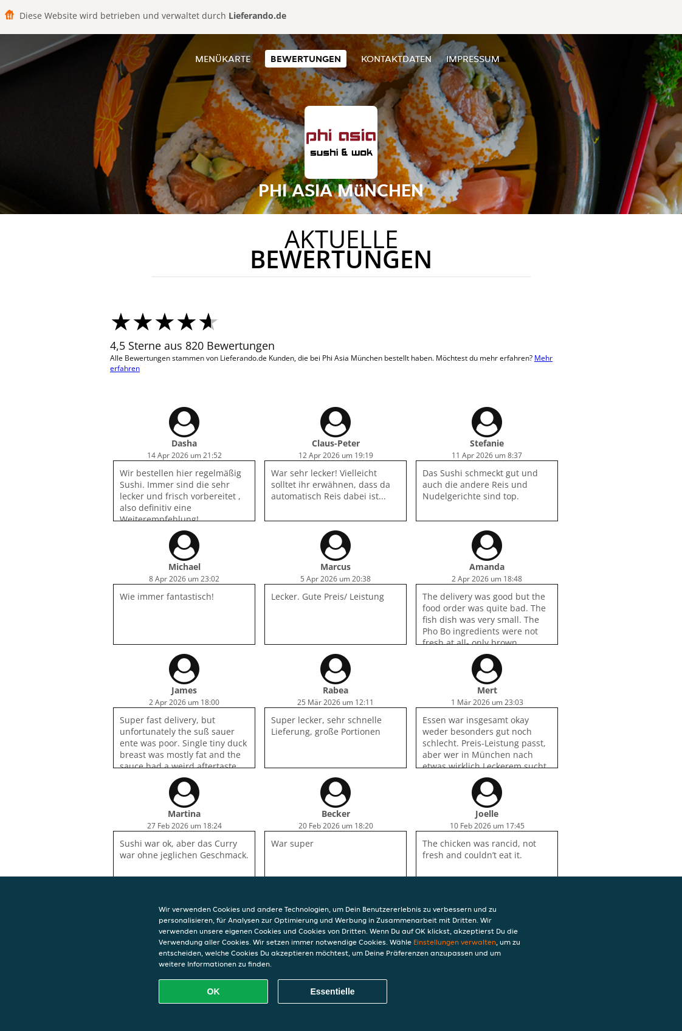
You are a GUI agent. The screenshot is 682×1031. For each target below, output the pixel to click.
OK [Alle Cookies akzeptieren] (213, 991)
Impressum (473, 58)
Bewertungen (305, 58)
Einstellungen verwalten (454, 941)
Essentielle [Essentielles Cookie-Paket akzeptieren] (332, 991)
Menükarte (222, 58)
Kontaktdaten (396, 58)
